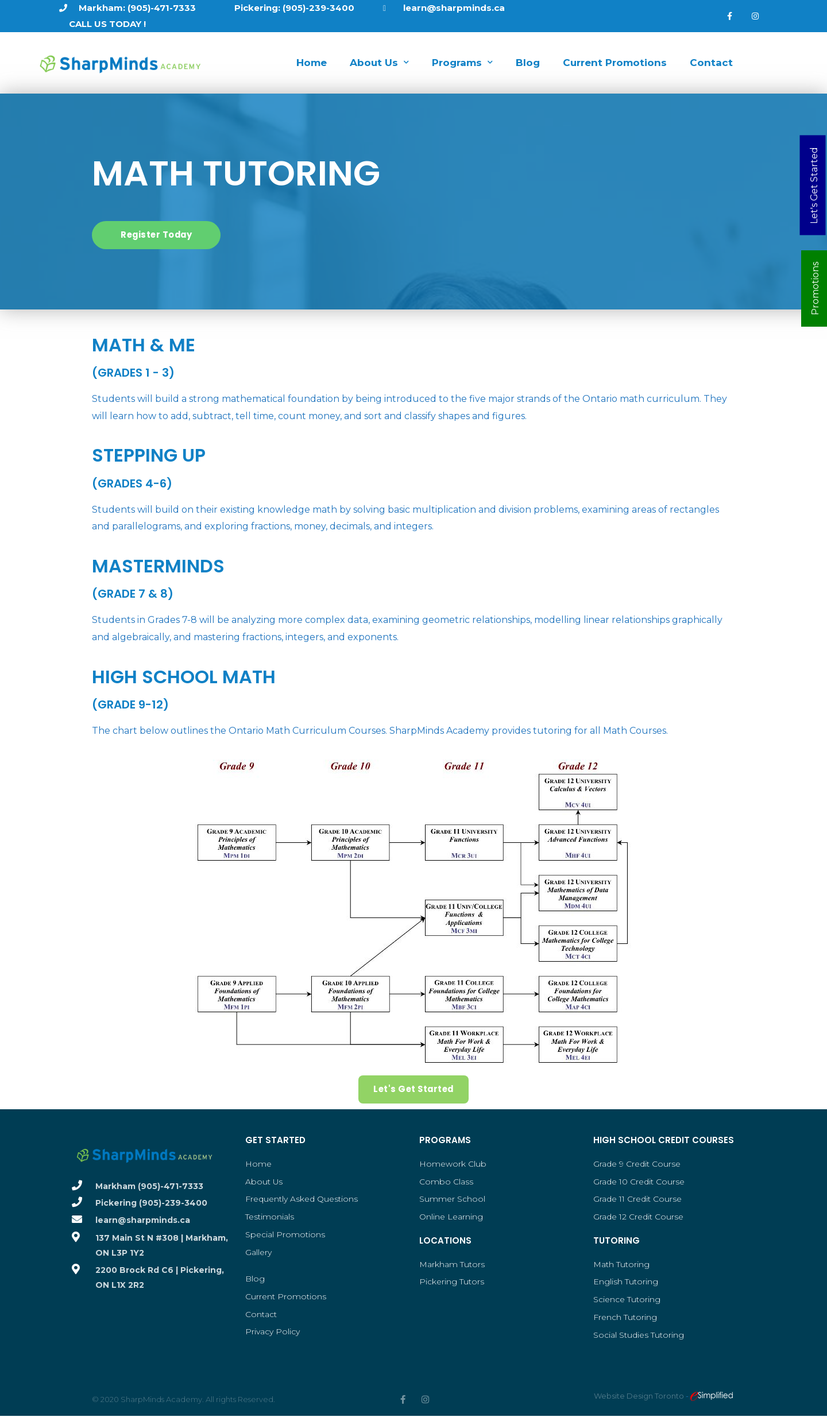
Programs (462, 62)
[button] (157, 235)
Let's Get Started (813, 185)
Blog (528, 62)
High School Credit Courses (663, 1140)
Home (311, 62)
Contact (711, 62)
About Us (379, 62)
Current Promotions (615, 62)
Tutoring (616, 1241)
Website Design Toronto (640, 1396)
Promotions (815, 288)
